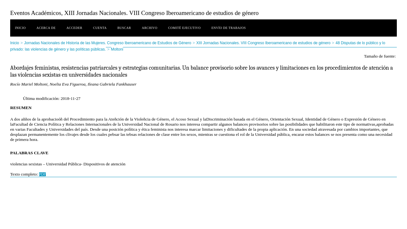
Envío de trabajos (228, 28)
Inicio (20, 28)
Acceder (74, 28)
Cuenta (100, 28)
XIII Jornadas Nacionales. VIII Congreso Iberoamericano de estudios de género (263, 43)
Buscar (124, 28)
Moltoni (117, 49)
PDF (42, 174)
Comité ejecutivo (184, 28)
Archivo (149, 28)
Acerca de (46, 28)
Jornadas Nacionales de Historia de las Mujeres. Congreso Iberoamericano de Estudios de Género (107, 43)
